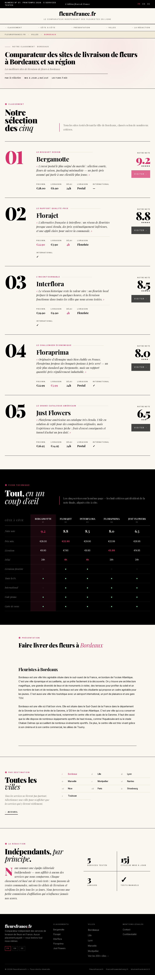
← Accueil (11, 812)
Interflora (50, 283)
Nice (70, 788)
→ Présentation (80, 27)
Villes (35, 34)
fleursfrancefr (77, 13)
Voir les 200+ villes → (98, 956)
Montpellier (103, 781)
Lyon (129, 774)
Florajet (47, 215)
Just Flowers (53, 412)
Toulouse (72, 796)
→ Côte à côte (46, 27)
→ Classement (13, 27)
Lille (99, 774)
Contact (126, 929)
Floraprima (52, 352)
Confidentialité (130, 934)
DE (148, 4)
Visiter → (144, 171)
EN (143, 4)
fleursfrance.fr (15, 34)
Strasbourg (132, 788)
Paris (100, 788)
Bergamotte (52, 159)
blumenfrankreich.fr (140, 969)
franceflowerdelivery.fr (117, 969)
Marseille (72, 781)
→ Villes (111, 27)
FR (139, 4)
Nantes (130, 781)
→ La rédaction (141, 27)
